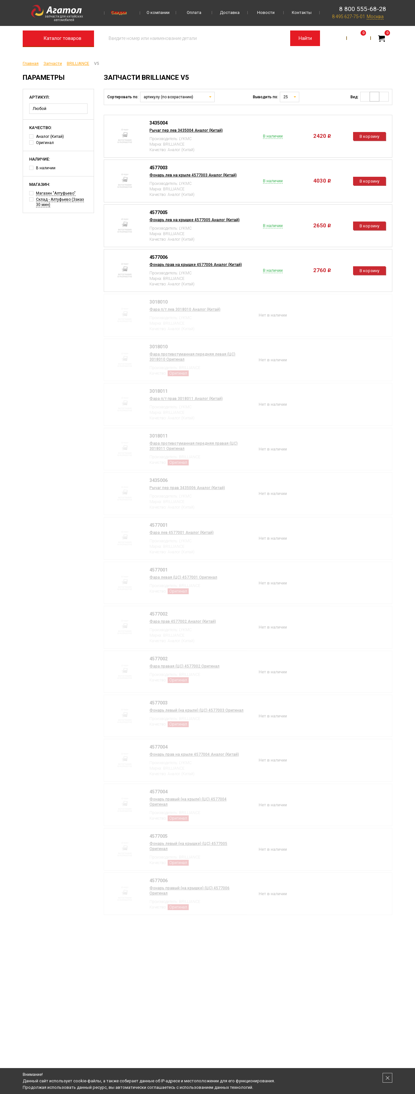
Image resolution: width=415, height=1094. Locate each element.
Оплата (194, 12)
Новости (266, 12)
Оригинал (41, 142)
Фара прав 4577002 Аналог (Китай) (182, 621)
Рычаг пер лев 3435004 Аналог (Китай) (186, 130)
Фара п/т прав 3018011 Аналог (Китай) (186, 398)
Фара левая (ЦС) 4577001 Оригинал (183, 577)
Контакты (302, 12)
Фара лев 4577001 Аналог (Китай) (181, 532)
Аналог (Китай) (46, 136)
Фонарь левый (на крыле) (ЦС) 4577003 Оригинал (196, 710)
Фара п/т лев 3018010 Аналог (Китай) (184, 309)
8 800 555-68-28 (362, 9)
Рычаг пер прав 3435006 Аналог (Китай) (187, 488)
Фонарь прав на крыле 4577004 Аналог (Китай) (194, 754)
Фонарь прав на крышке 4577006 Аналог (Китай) (195, 264)
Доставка (230, 12)
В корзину (369, 136)
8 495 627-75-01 (348, 16)
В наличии (42, 168)
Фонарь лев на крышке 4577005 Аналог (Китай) (194, 220)
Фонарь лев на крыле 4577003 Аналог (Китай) (193, 175)
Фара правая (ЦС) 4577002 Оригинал (184, 666)
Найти (305, 38)
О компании (158, 12)
